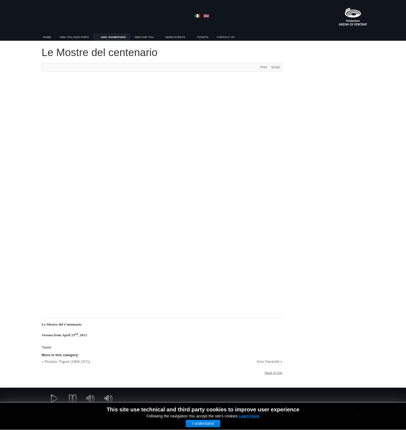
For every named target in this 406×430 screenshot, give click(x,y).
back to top (273, 373)
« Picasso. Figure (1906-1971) (66, 361)
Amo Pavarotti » (269, 361)
